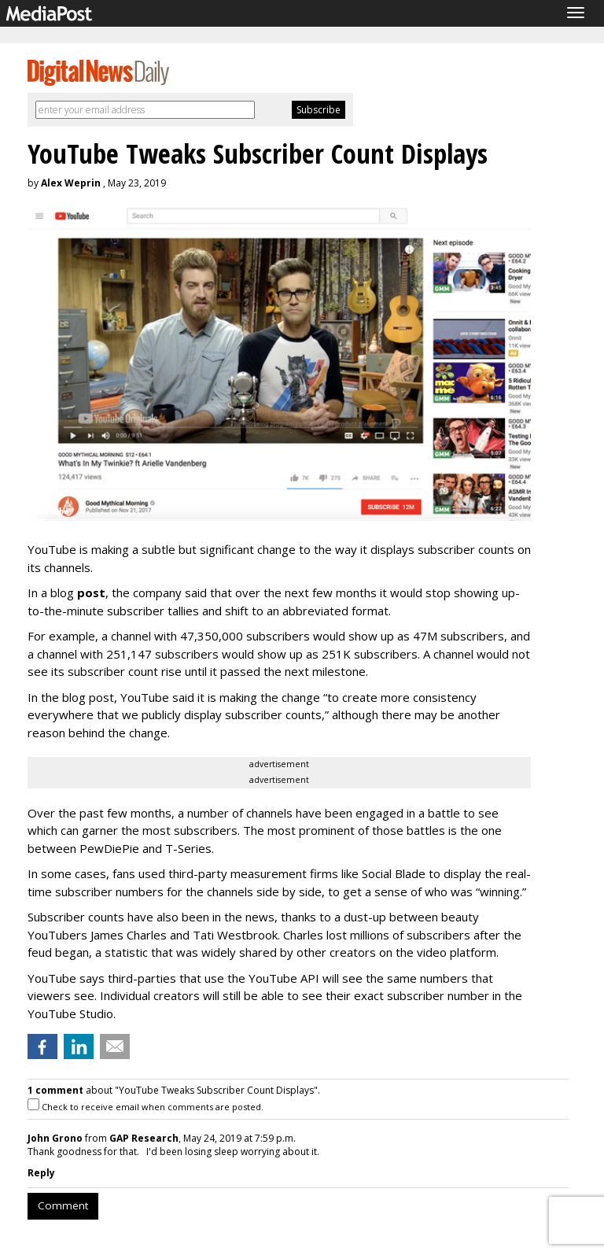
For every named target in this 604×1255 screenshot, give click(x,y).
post (91, 592)
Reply (41, 1172)
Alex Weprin (71, 183)
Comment (63, 1205)
